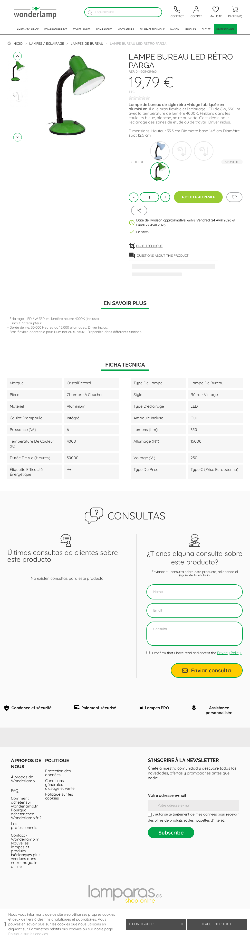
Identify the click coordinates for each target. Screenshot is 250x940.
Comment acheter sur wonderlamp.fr (24, 803)
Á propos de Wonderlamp (23, 779)
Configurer (156, 924)
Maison (174, 29)
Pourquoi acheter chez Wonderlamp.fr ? (26, 815)
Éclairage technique (152, 29)
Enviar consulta (206, 670)
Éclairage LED (104, 29)
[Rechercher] (123, 12)
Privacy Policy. (229, 652)
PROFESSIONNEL (225, 29)
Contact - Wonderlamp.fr (24, 838)
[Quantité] (149, 197)
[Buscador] (89, 12)
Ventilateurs (126, 29)
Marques (190, 29)
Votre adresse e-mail (167, 796)
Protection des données (58, 773)
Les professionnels (24, 826)
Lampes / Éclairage (27, 29)
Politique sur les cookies (59, 797)
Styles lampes (81, 29)
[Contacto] (177, 12)
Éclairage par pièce (55, 29)
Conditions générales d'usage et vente (60, 785)
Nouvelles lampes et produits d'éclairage (21, 850)
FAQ (14, 791)
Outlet (206, 29)
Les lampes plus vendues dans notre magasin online (25, 861)
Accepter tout (216, 924)
